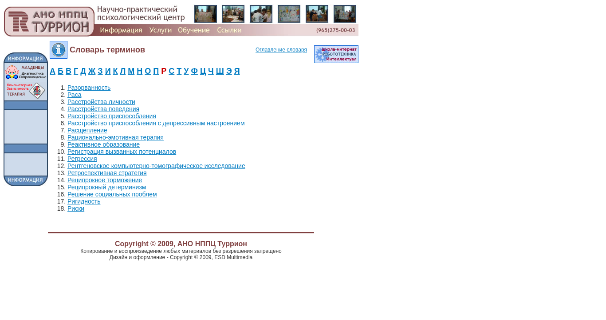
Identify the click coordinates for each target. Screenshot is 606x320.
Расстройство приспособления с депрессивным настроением (156, 123)
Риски (75, 208)
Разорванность (88, 87)
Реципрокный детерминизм (106, 187)
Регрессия (82, 158)
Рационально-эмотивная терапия (115, 137)
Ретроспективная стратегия (107, 172)
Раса (74, 94)
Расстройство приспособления (111, 116)
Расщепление (87, 130)
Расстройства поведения (103, 108)
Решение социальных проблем (112, 194)
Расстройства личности (101, 101)
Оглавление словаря (281, 50)
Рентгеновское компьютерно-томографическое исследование (156, 165)
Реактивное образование (103, 144)
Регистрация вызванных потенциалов (121, 151)
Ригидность (83, 201)
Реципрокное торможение (104, 180)
